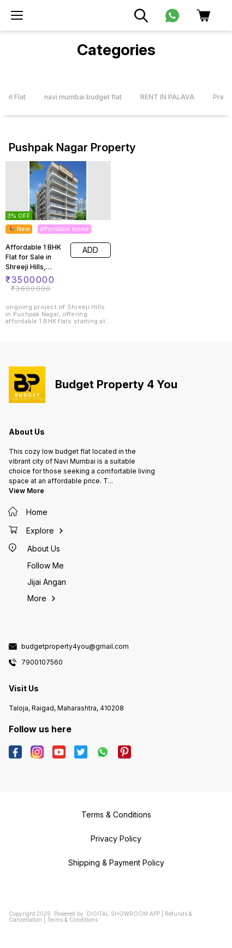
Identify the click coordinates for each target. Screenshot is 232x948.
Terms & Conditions (72, 919)
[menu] (17, 15)
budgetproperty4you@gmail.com (75, 646)
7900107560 (42, 662)
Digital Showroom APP (123, 913)
